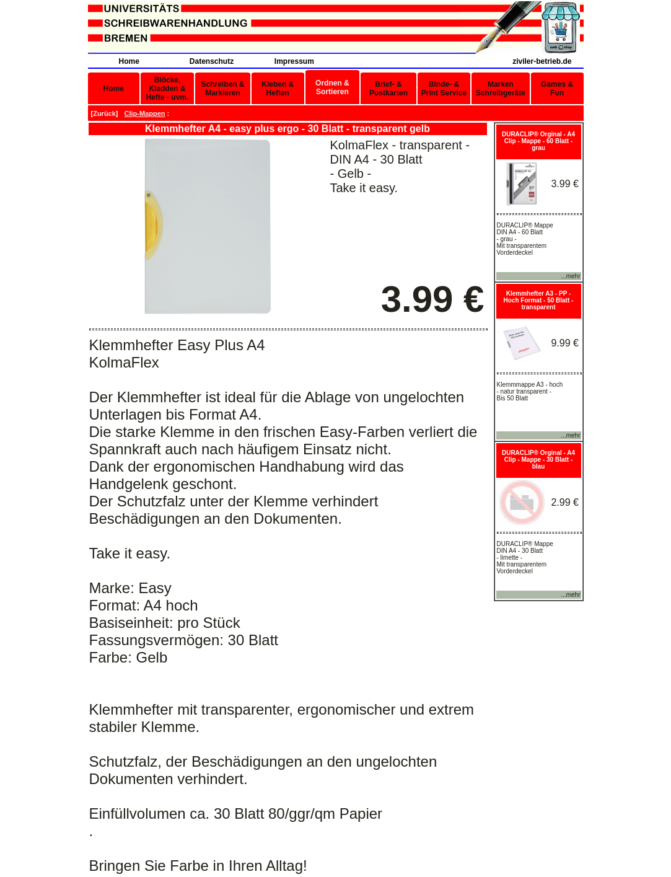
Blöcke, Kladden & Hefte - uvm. (167, 89)
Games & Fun (557, 88)
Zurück (104, 113)
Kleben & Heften (277, 88)
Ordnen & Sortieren (332, 87)
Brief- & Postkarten (388, 88)
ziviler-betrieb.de (541, 61)
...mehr (570, 276)
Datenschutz (212, 61)
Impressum (294, 61)
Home (128, 61)
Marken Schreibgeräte (500, 88)
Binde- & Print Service (444, 88)
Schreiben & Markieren (223, 88)
